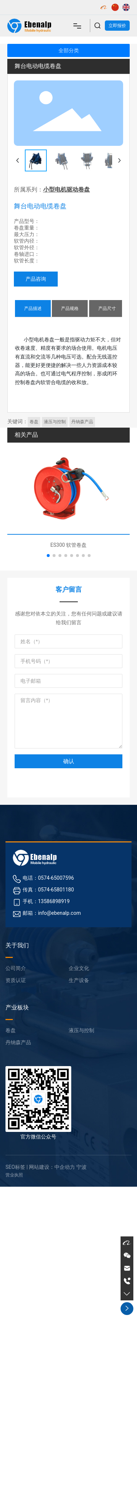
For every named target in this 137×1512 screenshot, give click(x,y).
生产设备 (79, 980)
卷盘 (10, 1030)
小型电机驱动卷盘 (66, 189)
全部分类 (68, 50)
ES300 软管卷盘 (68, 545)
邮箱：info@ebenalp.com (52, 913)
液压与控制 (81, 1030)
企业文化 (79, 968)
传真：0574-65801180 (48, 890)
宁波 (81, 1167)
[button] (48, 555)
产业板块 (17, 1007)
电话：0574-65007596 (48, 878)
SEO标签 (15, 1167)
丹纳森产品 (18, 1042)
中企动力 (64, 1167)
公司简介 (15, 968)
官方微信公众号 (38, 1137)
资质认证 (15, 980)
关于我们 (17, 945)
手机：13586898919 (46, 901)
